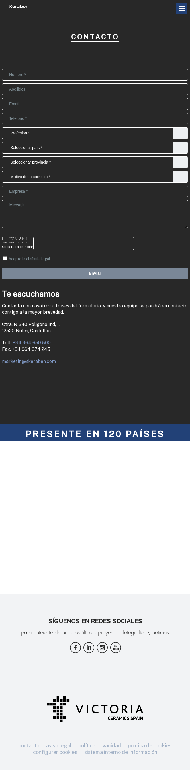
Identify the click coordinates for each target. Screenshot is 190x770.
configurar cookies (55, 752)
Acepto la (26, 259)
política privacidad (99, 746)
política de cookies (150, 746)
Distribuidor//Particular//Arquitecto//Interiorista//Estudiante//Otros (95, 133)
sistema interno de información (120, 752)
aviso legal (58, 746)
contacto (28, 746)
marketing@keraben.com (29, 361)
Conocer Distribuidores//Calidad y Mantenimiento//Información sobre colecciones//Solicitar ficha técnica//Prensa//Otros (95, 177)
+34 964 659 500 (32, 342)
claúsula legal (38, 259)
